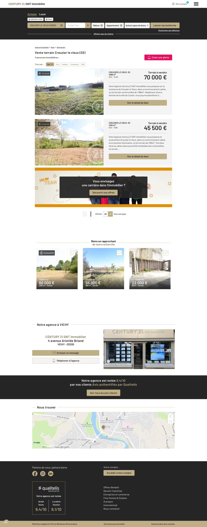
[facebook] (34, 473)
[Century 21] (26, 4)
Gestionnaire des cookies (163, 524)
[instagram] (42, 473)
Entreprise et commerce (116, 494)
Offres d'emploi (111, 487)
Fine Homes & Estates (115, 498)
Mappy (57, 447)
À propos (108, 501)
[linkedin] (50, 473)
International (110, 505)
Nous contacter (111, 508)
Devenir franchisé (112, 490)
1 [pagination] (84, 214)
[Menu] (196, 4)
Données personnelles (114, 524)
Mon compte (179, 3)
